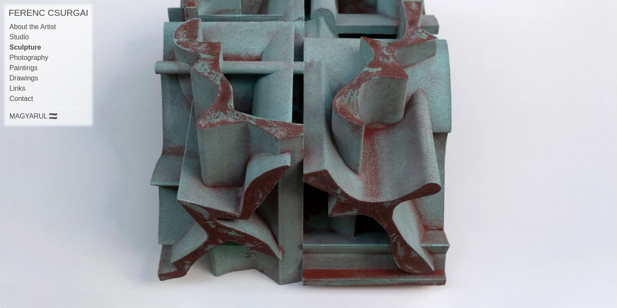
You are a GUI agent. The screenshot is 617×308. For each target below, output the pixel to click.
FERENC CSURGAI (48, 13)
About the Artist (32, 26)
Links (17, 88)
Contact (21, 98)
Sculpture (25, 47)
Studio (19, 37)
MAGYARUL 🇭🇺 (33, 116)
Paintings (23, 67)
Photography (28, 57)
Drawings (23, 78)
